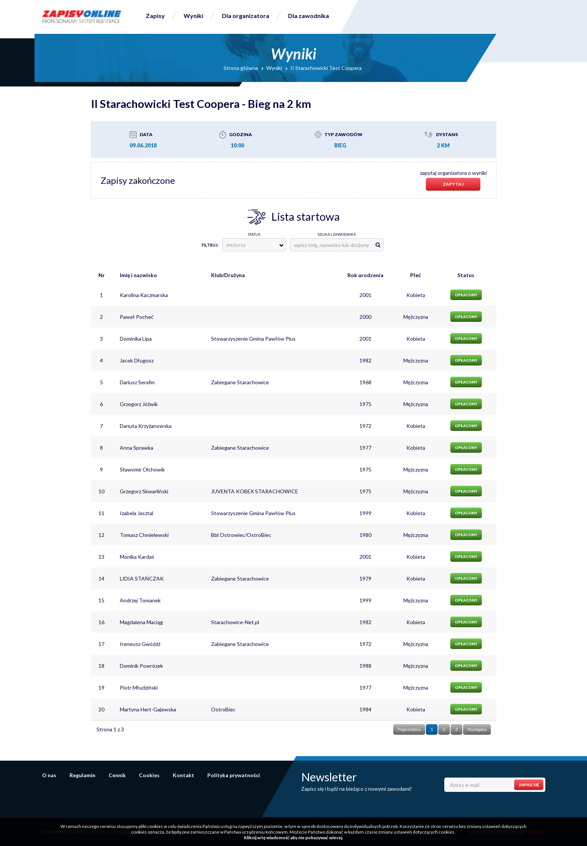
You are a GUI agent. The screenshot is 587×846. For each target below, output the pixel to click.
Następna (477, 729)
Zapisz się (529, 784)
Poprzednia (409, 729)
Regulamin (82, 775)
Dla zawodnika (308, 15)
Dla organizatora (245, 15)
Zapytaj (453, 184)
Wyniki (193, 15)
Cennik (117, 775)
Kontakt (183, 775)
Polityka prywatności (233, 775)
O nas (49, 775)
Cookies (149, 775)
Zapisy (155, 15)
